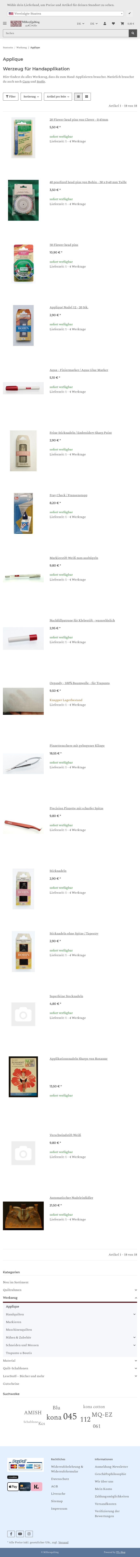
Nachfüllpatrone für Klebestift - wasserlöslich (82, 620)
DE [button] (79, 24)
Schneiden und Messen (22, 1345)
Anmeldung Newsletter (111, 1466)
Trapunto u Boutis (19, 1353)
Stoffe (41, 81)
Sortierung (30, 97)
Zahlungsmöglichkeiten (112, 1496)
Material (9, 1360)
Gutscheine (11, 1383)
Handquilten (15, 1314)
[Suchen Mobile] (66, 33)
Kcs (41, 1424)
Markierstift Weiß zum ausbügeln (74, 557)
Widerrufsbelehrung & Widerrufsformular (67, 1469)
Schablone (31, 1421)
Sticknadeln (58, 870)
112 (85, 1419)
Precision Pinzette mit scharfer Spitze (76, 808)
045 (70, 1416)
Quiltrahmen (12, 1290)
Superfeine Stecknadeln (66, 996)
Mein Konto (103, 1488)
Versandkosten (105, 1503)
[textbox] (65, 13)
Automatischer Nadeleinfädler (71, 1197)
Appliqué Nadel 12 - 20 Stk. (69, 307)
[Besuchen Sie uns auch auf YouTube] (20, 1534)
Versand (63, 1542)
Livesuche (58, 1493)
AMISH (33, 1413)
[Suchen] (133, 33)
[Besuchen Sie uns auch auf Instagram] (29, 1534)
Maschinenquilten (19, 1329)
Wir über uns (104, 1481)
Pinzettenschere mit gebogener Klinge (77, 745)
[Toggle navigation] (5, 22)
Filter (10, 97)
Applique (12, 1306)
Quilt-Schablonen (15, 1368)
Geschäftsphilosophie (110, 1474)
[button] (105, 23)
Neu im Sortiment (15, 1282)
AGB (54, 1486)
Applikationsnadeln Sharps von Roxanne (79, 1058)
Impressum (59, 1508)
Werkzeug (10, 1297)
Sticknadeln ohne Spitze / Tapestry (74, 933)
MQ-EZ (102, 1414)
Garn (26, 81)
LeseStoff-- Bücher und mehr (23, 1376)
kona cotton (94, 1407)
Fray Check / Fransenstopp (68, 495)
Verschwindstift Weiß (65, 1135)
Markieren (13, 1322)
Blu (56, 1408)
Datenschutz (60, 1478)
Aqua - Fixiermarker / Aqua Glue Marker (79, 370)
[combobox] (65, 13)
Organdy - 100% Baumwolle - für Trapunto (80, 683)
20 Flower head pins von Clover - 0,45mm (79, 119)
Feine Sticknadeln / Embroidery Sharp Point (81, 432)
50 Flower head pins (64, 244)
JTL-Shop (120, 1552)
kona (54, 1417)
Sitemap (57, 1501)
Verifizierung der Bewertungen (107, 1513)
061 (97, 1426)
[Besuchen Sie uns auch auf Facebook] (11, 1534)
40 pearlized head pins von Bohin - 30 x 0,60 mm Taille (88, 182)
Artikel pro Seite (56, 97)
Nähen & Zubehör (18, 1337)
